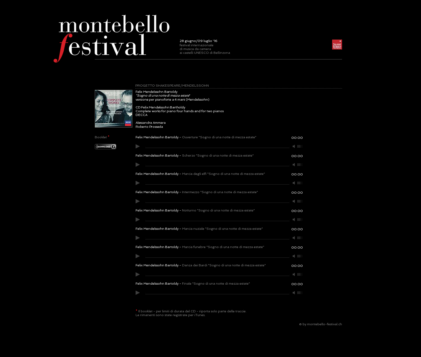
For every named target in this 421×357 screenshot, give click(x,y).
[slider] (300, 146)
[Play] (138, 146)
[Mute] (294, 146)
